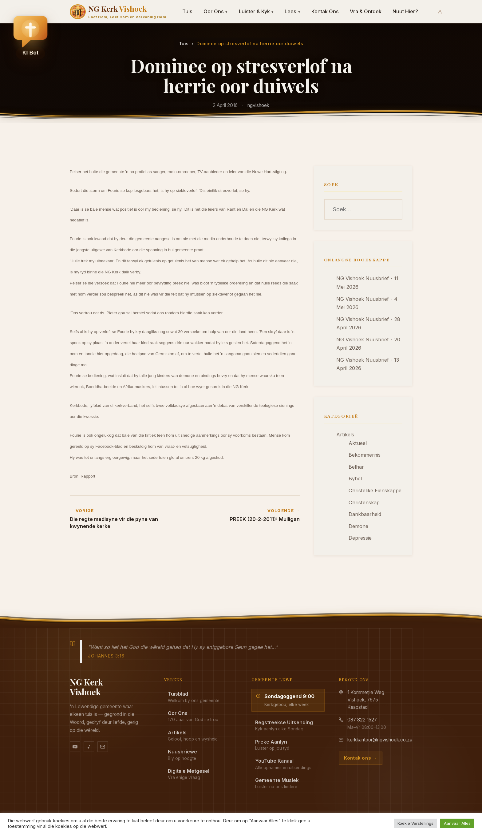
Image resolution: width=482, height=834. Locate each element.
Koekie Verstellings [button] (415, 823)
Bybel (355, 478)
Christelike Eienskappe (375, 490)
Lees (292, 11)
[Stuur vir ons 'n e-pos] (102, 746)
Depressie (360, 538)
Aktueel (358, 443)
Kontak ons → (360, 758)
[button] (30, 34)
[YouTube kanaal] (75, 746)
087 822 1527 (362, 720)
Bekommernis (365, 455)
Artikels (345, 434)
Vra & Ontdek (365, 11)
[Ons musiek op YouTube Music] (89, 746)
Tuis (187, 11)
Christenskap (364, 502)
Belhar (356, 467)
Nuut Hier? (405, 11)
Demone (358, 526)
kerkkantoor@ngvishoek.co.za (379, 740)
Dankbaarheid (365, 514)
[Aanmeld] (440, 11)
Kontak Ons (325, 11)
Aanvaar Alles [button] (457, 823)
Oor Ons (215, 11)
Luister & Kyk (256, 11)
